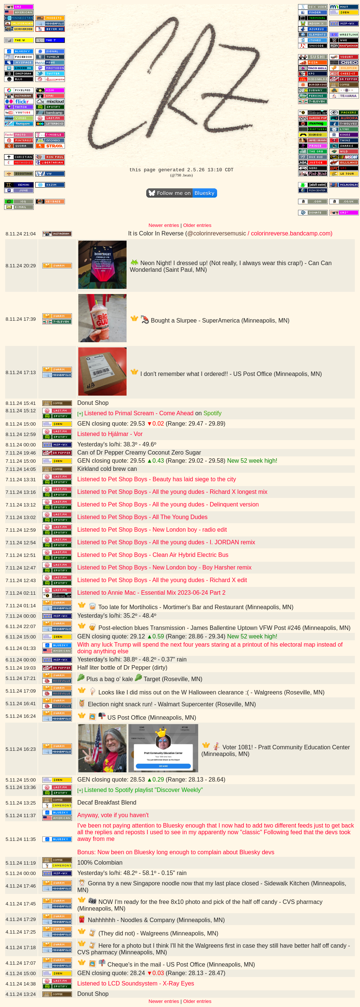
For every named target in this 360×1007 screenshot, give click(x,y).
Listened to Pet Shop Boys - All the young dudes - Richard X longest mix (172, 492)
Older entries (197, 225)
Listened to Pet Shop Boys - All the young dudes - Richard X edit (162, 580)
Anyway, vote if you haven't (112, 815)
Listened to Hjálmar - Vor (110, 434)
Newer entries (163, 225)
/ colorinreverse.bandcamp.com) (289, 233)
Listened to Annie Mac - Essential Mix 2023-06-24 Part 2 (151, 593)
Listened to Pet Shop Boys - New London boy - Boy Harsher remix (164, 567)
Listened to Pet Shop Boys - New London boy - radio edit (152, 529)
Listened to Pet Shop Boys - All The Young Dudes (142, 517)
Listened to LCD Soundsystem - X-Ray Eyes (135, 983)
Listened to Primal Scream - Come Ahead (138, 413)
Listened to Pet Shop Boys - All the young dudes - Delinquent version (168, 504)
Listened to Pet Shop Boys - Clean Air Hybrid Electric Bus (152, 555)
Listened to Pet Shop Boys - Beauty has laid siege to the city (156, 479)
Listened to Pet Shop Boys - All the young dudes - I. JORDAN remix (166, 542)
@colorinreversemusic (216, 233)
